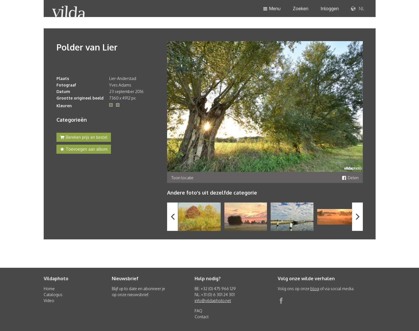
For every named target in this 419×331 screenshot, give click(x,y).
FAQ (198, 310)
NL (357, 9)
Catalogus (53, 294)
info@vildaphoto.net (213, 300)
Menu (272, 9)
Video (49, 300)
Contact (202, 316)
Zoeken (300, 8)
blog (314, 288)
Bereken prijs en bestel (84, 138)
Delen (350, 177)
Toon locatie (182, 177)
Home (49, 288)
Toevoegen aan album (84, 150)
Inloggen (330, 8)
